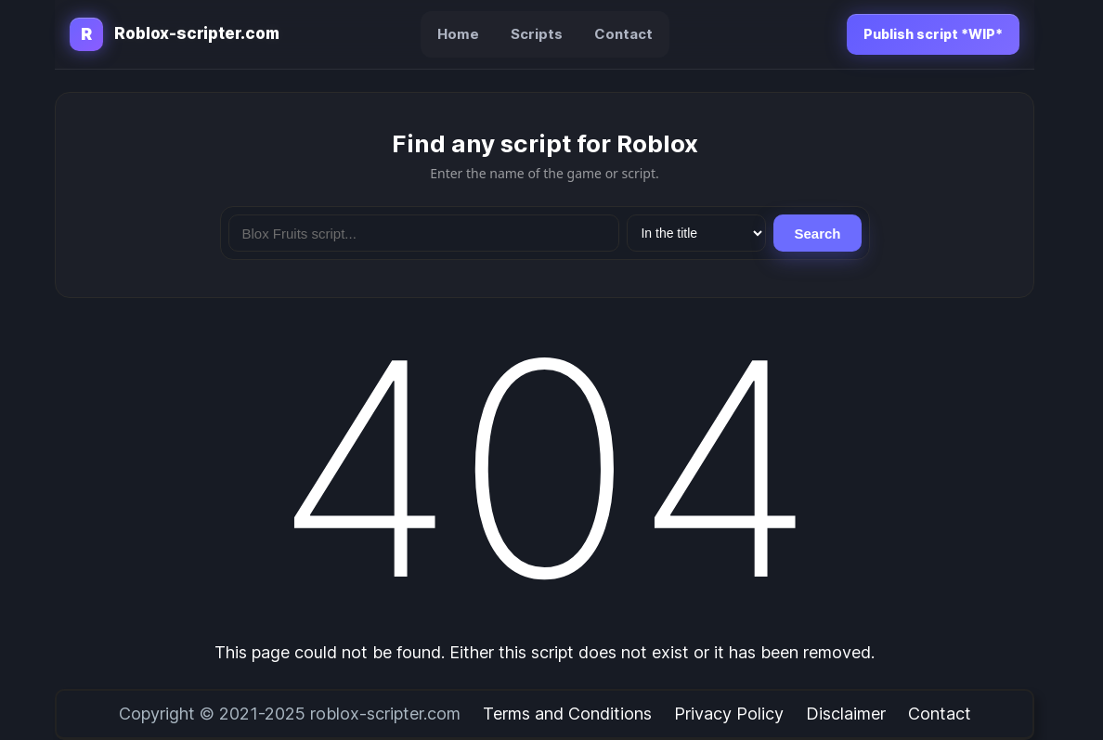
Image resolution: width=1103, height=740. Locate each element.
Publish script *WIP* (933, 34)
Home (458, 34)
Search (817, 233)
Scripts (537, 34)
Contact (623, 34)
